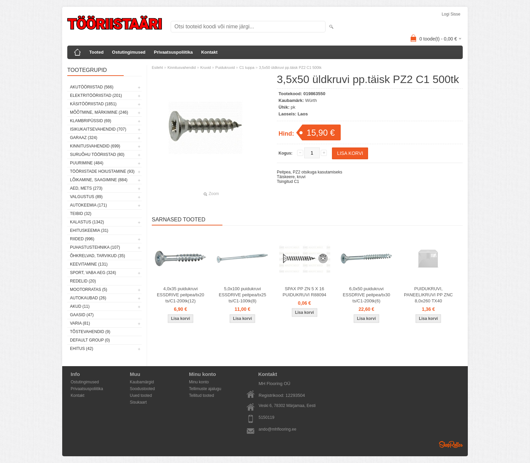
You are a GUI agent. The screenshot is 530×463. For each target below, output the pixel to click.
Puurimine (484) (86, 163)
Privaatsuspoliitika (173, 52)
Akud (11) (80, 306)
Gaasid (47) (82, 314)
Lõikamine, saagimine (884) (98, 180)
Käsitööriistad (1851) (93, 104)
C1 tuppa (247, 67)
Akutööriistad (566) (91, 87)
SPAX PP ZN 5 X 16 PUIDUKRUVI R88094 (304, 291)
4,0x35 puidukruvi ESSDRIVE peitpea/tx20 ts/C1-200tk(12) (180, 294)
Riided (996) (82, 239)
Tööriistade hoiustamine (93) (102, 171)
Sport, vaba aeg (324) (93, 272)
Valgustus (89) (86, 196)
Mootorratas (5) (88, 289)
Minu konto (199, 382)
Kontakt (209, 52)
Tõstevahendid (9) (90, 331)
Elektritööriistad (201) (96, 95)
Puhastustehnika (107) (95, 247)
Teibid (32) (80, 213)
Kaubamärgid (142, 382)
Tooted (96, 52)
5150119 (266, 417)
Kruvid (205, 67)
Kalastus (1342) (87, 222)
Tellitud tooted (201, 395)
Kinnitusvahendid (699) (95, 146)
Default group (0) (90, 340)
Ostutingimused (128, 52)
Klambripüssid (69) (90, 120)
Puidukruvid (225, 67)
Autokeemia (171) (88, 205)
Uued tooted (141, 395)
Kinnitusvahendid (181, 67)
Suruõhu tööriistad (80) (97, 154)
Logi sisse (451, 14)
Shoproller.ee (451, 444)
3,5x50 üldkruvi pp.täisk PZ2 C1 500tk (290, 67)
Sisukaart (138, 402)
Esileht (157, 67)
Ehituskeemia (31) (89, 230)
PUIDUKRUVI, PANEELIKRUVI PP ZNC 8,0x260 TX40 (428, 294)
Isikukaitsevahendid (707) (98, 129)
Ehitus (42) (81, 348)
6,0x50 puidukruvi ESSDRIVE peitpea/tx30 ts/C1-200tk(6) (366, 294)
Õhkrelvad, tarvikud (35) (97, 255)
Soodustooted (142, 388)
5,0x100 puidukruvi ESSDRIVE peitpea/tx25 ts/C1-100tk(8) (242, 294)
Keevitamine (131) (88, 264)
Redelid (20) (83, 281)
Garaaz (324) (83, 137)
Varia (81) (80, 323)
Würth (311, 100)
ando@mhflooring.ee (277, 429)
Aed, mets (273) (86, 188)
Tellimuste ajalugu (205, 388)
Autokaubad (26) (88, 298)
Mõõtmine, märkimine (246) (99, 112)
